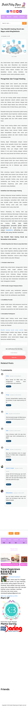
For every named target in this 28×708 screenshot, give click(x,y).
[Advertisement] (14, 646)
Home (3, 17)
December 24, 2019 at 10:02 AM (14, 431)
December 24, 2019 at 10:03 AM (15, 450)
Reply (9, 387)
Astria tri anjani (10, 468)
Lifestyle (4, 540)
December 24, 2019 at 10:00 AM (15, 376)
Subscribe (14, 358)
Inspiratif (16, 540)
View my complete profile (9, 596)
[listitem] (10, 559)
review (9, 540)
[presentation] (25, 560)
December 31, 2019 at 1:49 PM (19, 493)
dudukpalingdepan (14, 577)
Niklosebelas (9, 493)
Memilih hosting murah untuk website (12, 330)
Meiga (7, 395)
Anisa (7, 376)
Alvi (7, 414)
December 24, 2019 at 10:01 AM (15, 395)
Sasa (7, 431)
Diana (7, 450)
